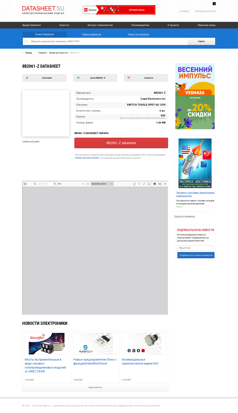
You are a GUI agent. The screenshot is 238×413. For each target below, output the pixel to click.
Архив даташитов (58, 52)
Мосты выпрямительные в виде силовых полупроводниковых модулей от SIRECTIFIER (46, 353)
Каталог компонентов (100, 25)
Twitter (214, 3)
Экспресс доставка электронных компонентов (195, 194)
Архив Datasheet (31, 25)
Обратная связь (207, 25)
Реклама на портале (205, 11)
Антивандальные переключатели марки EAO (143, 349)
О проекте (184, 11)
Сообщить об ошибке (30, 141)
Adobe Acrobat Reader (87, 158)
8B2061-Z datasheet (121, 143)
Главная (42, 52)
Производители (140, 25)
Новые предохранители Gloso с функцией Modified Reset (95, 349)
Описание (39, 77)
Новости (64, 25)
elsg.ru (179, 206)
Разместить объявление (184, 216)
